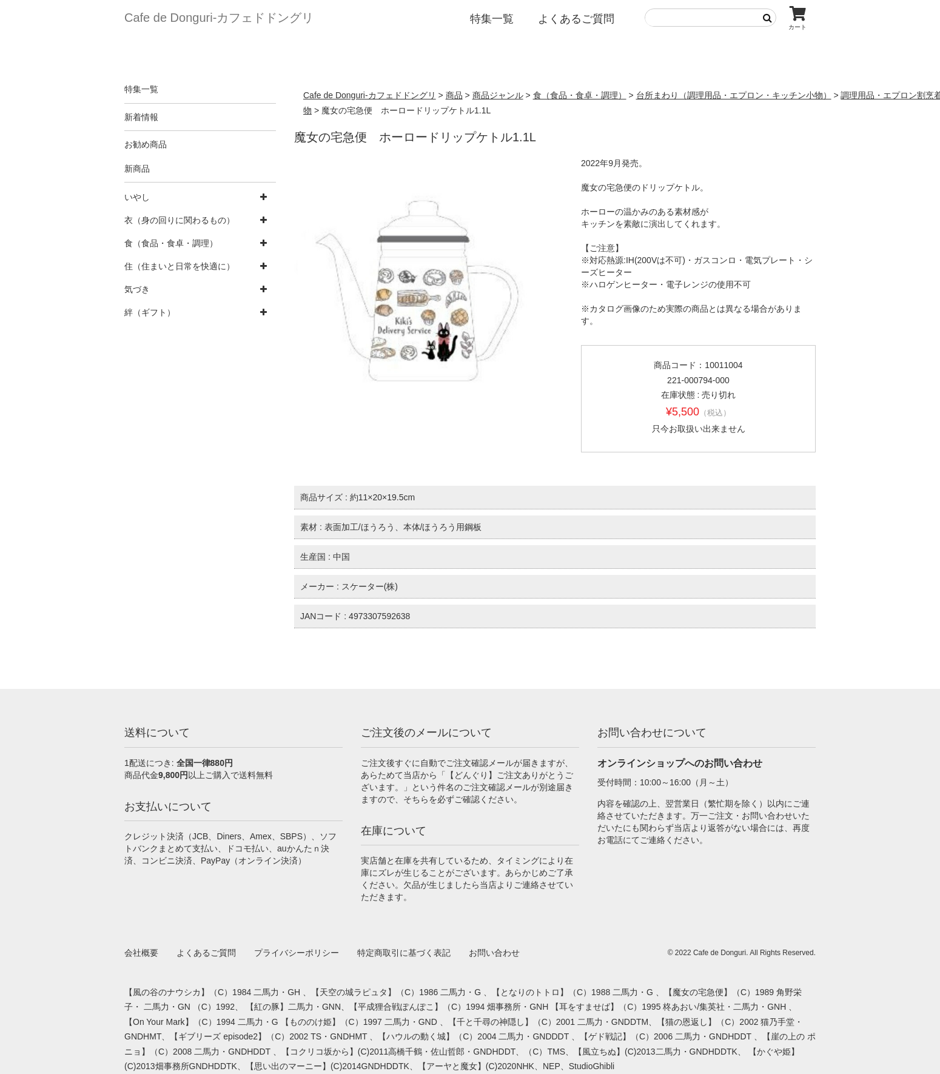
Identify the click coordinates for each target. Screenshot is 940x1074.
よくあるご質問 (576, 19)
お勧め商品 (145, 144)
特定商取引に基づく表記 (404, 953)
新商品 (137, 168)
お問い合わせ (494, 953)
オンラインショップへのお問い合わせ (679, 763)
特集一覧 (492, 19)
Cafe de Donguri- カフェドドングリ (219, 17)
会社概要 (141, 953)
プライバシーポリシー (296, 953)
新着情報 (141, 117)
